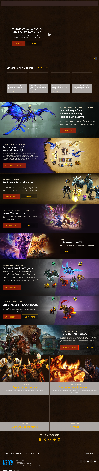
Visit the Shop (11, 196)
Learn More (34, 46)
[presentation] (6, 3)
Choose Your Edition (14, 165)
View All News (42, 68)
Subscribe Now (11, 225)
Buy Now (18, 46)
